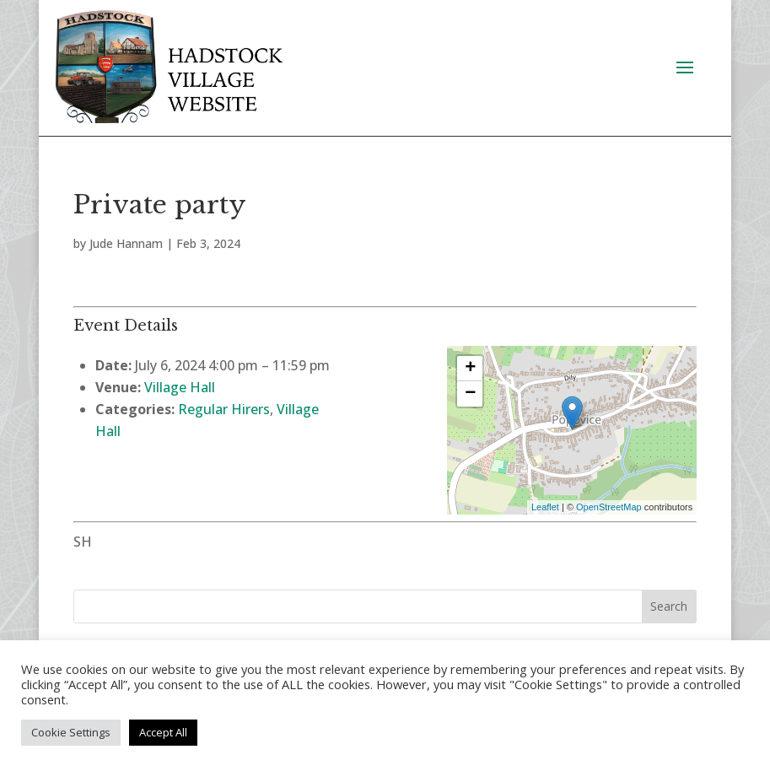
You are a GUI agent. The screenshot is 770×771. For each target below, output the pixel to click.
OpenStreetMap (609, 507)
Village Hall (179, 387)
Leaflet (545, 507)
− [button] (470, 394)
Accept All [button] (163, 732)
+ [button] (470, 368)
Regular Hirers (224, 409)
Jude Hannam (126, 243)
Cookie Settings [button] (70, 732)
